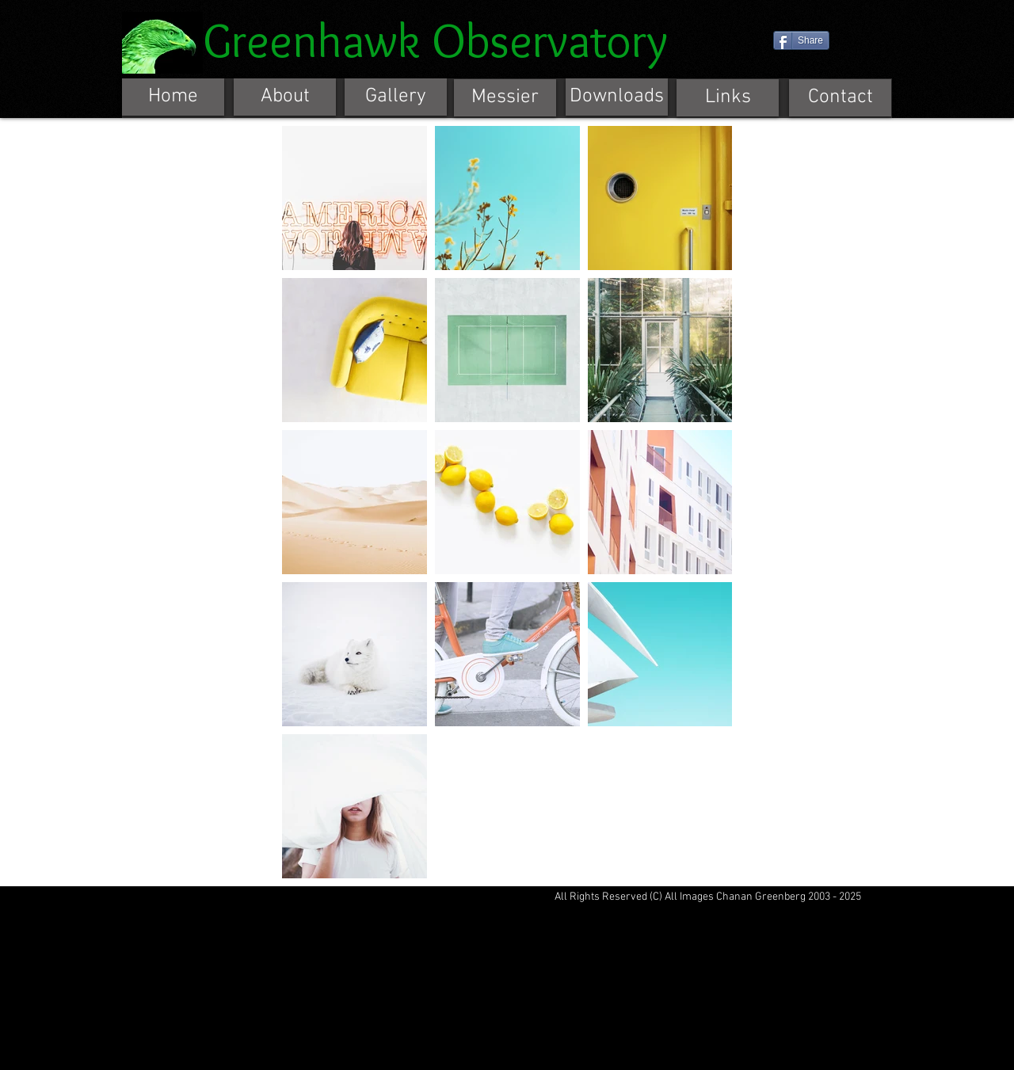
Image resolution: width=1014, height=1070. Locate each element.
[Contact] (840, 97)
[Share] (801, 40)
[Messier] (505, 97)
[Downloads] (617, 97)
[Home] (173, 97)
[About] (285, 97)
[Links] (728, 97)
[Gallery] (396, 97)
